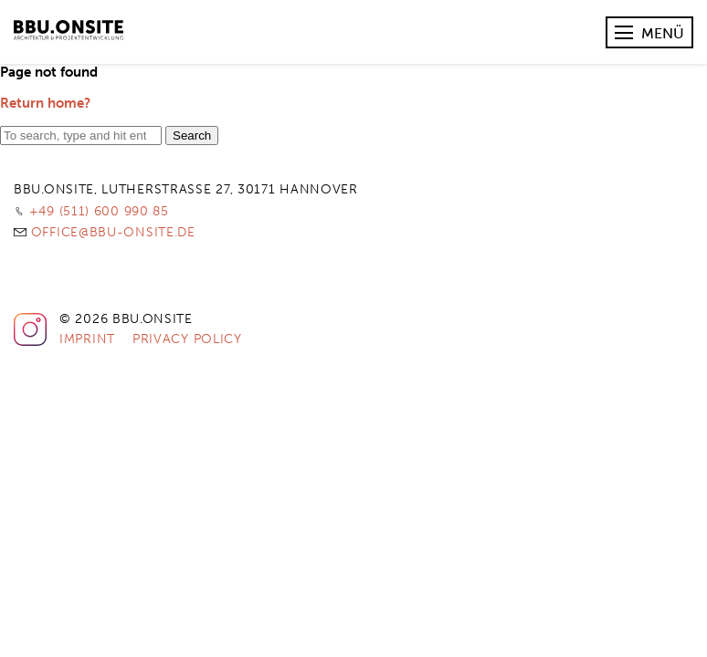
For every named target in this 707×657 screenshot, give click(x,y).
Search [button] (192, 135)
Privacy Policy (187, 339)
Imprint (87, 339)
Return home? (45, 103)
